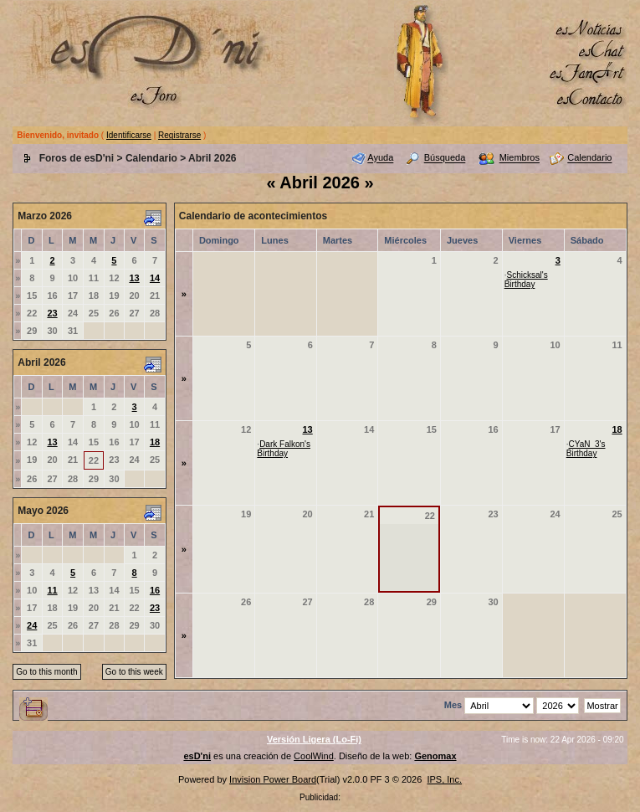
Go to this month (46, 671)
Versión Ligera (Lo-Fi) (314, 739)
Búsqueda (445, 158)
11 (52, 590)
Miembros (519, 158)
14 (155, 278)
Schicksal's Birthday (526, 279)
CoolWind (314, 756)
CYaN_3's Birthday (586, 448)
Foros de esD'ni (77, 158)
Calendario (151, 158)
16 (155, 590)
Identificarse (128, 135)
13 (134, 278)
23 (52, 313)
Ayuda (380, 158)
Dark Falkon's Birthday (283, 448)
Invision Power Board (272, 779)
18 (155, 442)
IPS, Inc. (444, 779)
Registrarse (179, 135)
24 (32, 625)
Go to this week (134, 671)
